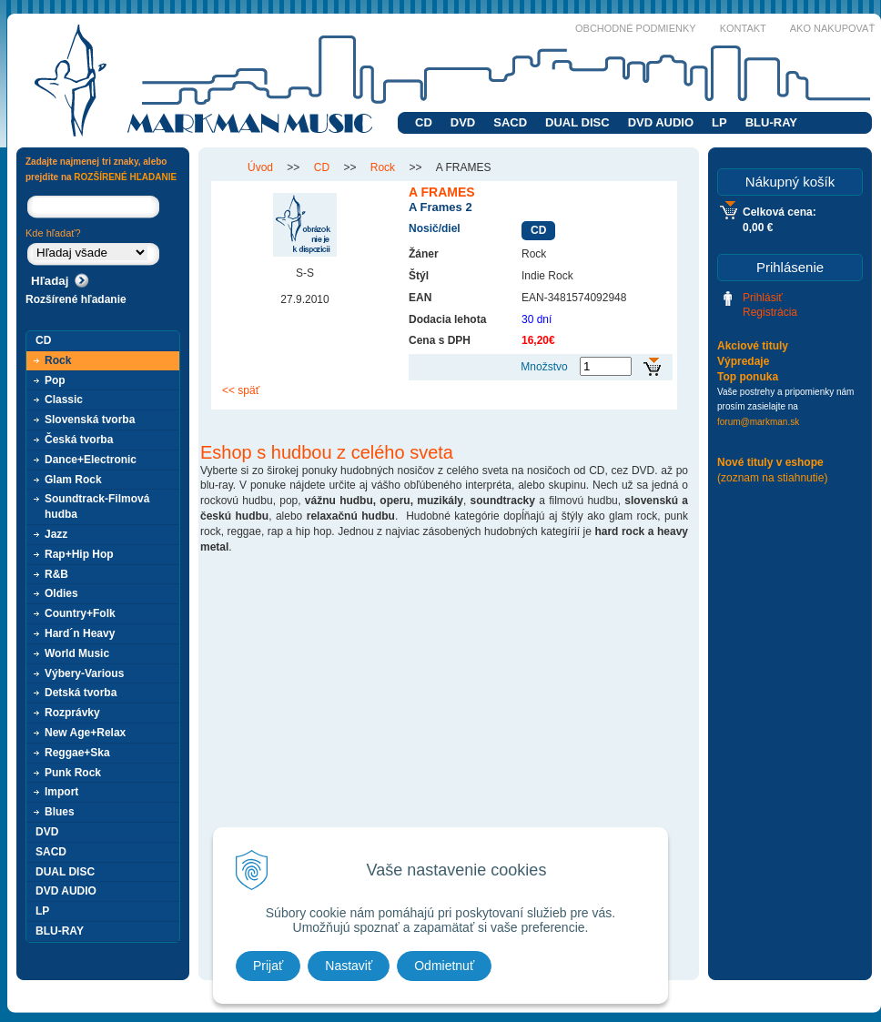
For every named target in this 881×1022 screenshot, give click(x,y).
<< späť (240, 390)
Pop (55, 380)
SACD (510, 122)
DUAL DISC (577, 122)
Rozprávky (72, 712)
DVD (463, 122)
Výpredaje (743, 361)
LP (719, 122)
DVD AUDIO (661, 122)
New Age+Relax (85, 732)
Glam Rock (73, 479)
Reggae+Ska (77, 752)
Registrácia (770, 312)
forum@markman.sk (758, 422)
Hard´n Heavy (80, 633)
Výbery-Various (84, 673)
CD (423, 122)
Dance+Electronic (91, 459)
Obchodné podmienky (635, 28)
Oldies (61, 593)
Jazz (56, 534)
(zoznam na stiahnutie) (772, 477)
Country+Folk (80, 613)
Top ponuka (747, 376)
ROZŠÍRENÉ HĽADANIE (125, 177)
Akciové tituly (752, 345)
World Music (77, 653)
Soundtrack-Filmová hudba (97, 506)
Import (61, 791)
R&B (56, 574)
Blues (60, 811)
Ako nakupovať (832, 28)
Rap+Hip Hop (79, 554)
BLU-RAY (771, 122)
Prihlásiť (763, 297)
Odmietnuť (444, 965)
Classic (64, 399)
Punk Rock (73, 772)
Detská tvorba (80, 692)
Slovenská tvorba (90, 419)
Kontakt (743, 28)
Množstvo (544, 366)
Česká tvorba (79, 439)
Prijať (268, 965)
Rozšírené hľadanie (76, 299)
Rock (58, 360)
